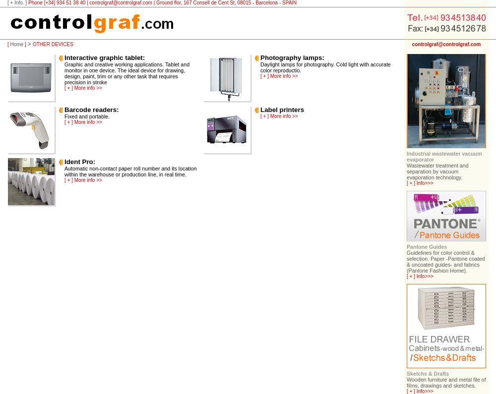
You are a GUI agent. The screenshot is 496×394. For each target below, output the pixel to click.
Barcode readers (90, 109)
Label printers (282, 109)
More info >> (88, 88)
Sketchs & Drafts (428, 374)
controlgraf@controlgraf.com (121, 2)
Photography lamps (291, 57)
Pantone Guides (427, 247)
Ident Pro (78, 162)
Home (17, 44)
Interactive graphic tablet (103, 57)
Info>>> (425, 183)
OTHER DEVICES (53, 44)
